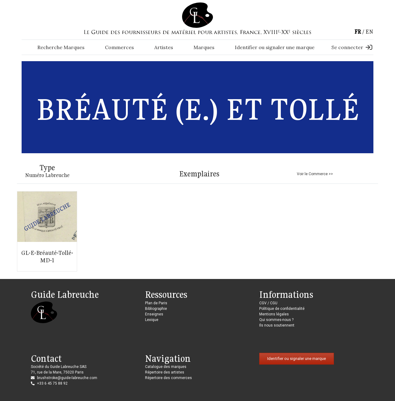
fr (357, 31)
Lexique (151, 320)
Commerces (119, 47)
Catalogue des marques (165, 367)
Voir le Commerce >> (315, 174)
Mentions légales (274, 314)
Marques (203, 47)
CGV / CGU (268, 303)
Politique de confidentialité (282, 308)
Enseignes (154, 314)
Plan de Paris (156, 303)
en (369, 31)
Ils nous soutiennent (276, 325)
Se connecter (351, 47)
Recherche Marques (61, 47)
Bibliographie (156, 308)
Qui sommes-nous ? (276, 320)
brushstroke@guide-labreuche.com (67, 378)
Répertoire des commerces (168, 378)
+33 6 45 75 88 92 (52, 383)
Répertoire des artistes (164, 372)
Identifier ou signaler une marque (274, 47)
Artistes (163, 47)
